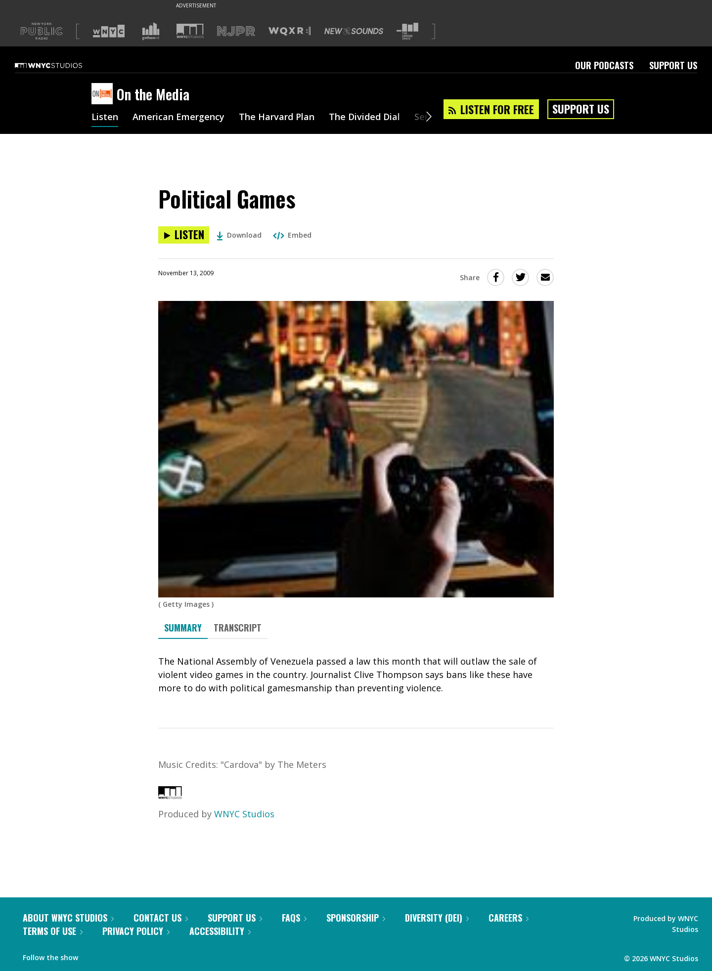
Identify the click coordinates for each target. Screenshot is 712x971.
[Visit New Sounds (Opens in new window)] (353, 31)
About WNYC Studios (68, 917)
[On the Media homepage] (104, 94)
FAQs (294, 917)
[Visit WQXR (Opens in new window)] (289, 31)
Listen (104, 117)
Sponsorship (355, 917)
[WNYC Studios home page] (61, 65)
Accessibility (220, 931)
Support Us (673, 65)
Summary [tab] (183, 627)
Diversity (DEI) (437, 917)
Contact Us (161, 917)
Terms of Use (53, 931)
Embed (292, 235)
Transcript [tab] (238, 627)
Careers (509, 917)
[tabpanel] (356, 675)
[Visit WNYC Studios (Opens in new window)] (190, 31)
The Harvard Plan (276, 117)
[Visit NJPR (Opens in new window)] (236, 31)
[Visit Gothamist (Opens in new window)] (150, 31)
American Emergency (178, 117)
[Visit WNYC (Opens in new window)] (109, 31)
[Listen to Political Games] (183, 235)
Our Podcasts (604, 65)
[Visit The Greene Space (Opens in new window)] (407, 31)
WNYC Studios (244, 814)
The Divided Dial (364, 117)
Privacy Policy (136, 931)
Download (239, 235)
